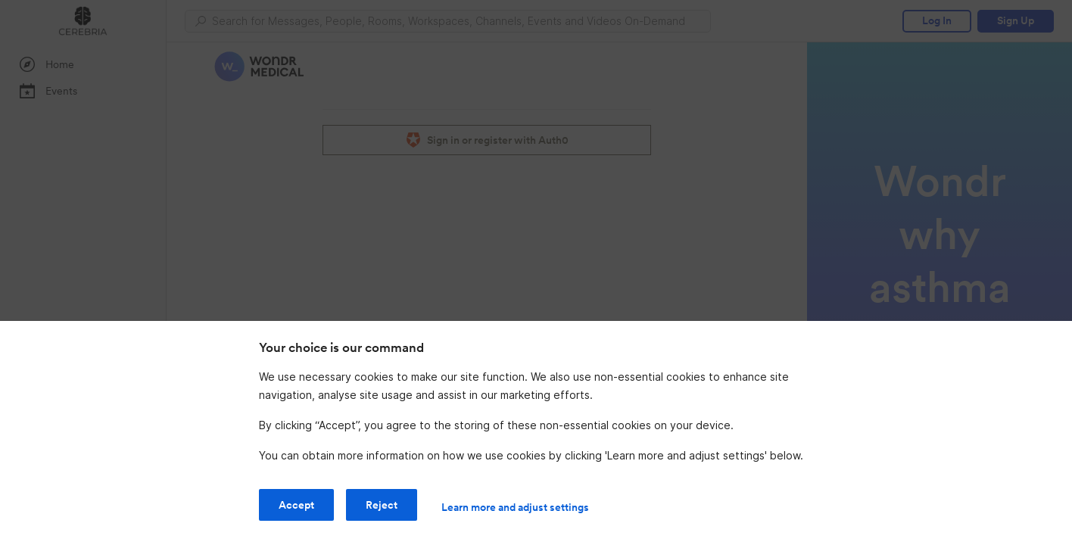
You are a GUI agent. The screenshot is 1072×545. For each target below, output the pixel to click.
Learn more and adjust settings (515, 507)
